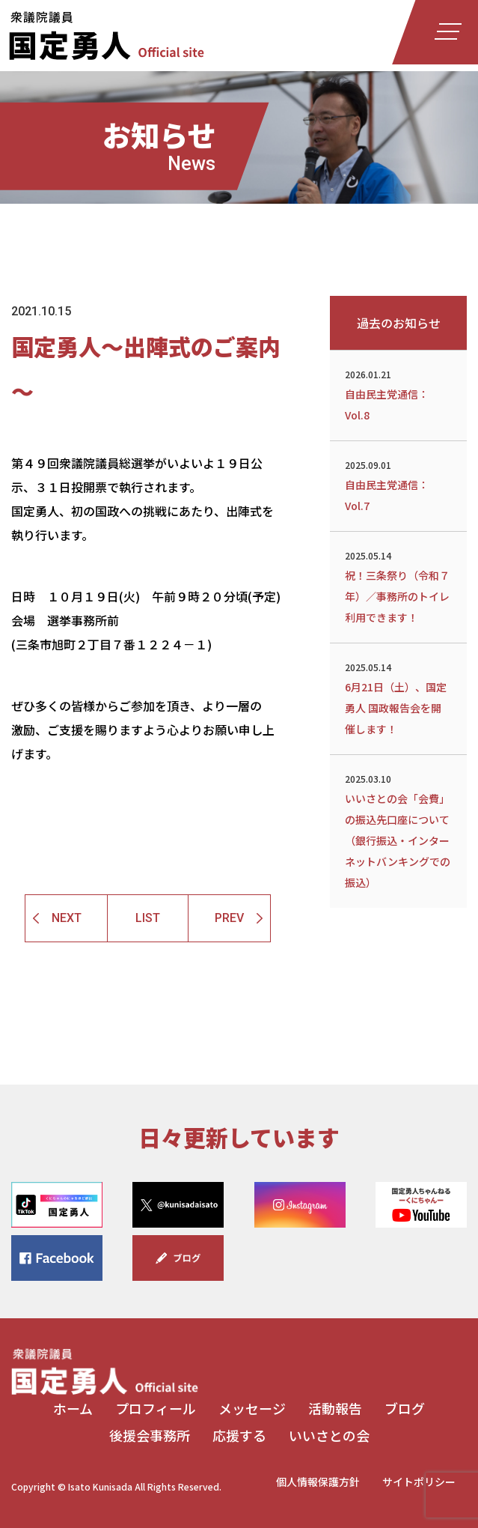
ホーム (73, 1408)
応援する (239, 1435)
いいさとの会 (329, 1435)
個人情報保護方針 (318, 1481)
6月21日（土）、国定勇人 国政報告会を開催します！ (398, 697)
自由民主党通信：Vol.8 (398, 394)
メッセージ (252, 1408)
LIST (147, 918)
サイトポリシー (419, 1481)
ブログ (404, 1408)
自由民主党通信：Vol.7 (398, 484)
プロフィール (155, 1408)
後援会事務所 (149, 1435)
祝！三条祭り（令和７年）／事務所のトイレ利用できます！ (398, 586)
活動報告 (335, 1408)
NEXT (67, 918)
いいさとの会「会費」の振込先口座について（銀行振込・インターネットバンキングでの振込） (398, 830)
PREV (229, 918)
